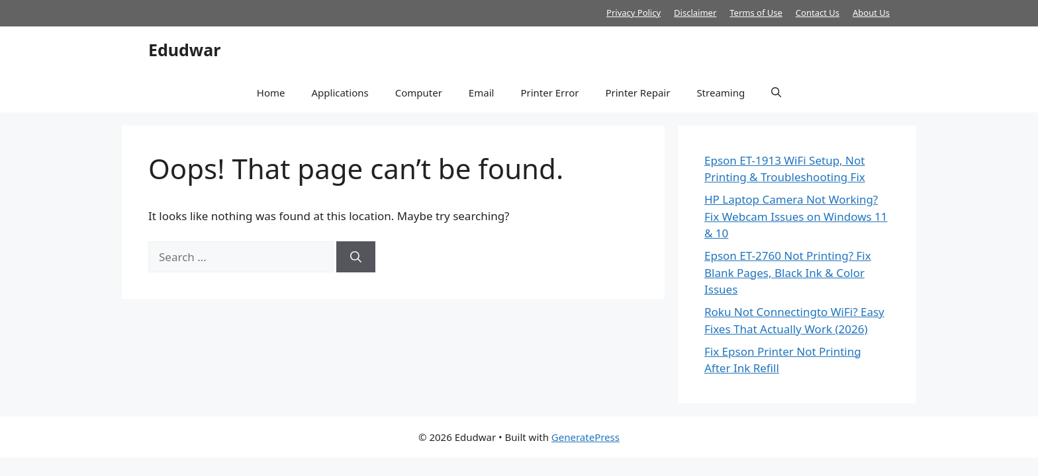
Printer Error (549, 92)
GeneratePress (585, 437)
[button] (776, 92)
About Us (871, 13)
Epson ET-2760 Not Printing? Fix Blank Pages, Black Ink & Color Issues (787, 272)
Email (482, 92)
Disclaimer (695, 13)
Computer (418, 92)
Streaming (720, 92)
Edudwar (184, 49)
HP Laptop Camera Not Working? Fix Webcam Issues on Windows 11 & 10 (796, 216)
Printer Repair (637, 92)
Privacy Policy (633, 13)
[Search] (355, 257)
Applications (339, 92)
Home (271, 92)
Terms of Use (756, 13)
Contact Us (817, 13)
